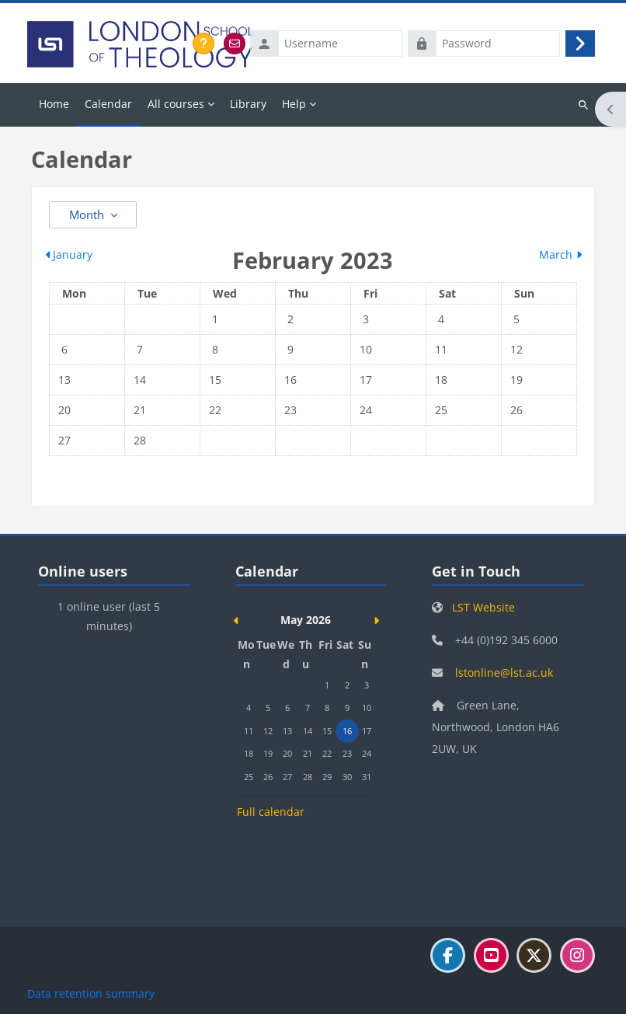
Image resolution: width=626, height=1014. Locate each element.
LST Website (483, 607)
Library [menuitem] (248, 103)
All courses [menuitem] (176, 103)
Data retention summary (91, 993)
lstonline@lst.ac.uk (504, 672)
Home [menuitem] (54, 103)
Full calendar (270, 811)
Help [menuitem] (294, 103)
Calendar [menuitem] (108, 103)
